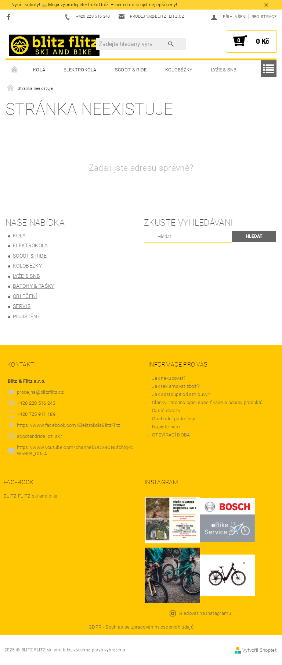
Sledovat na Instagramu (205, 613)
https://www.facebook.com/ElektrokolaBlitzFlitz (68, 425)
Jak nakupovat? (168, 378)
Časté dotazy (166, 410)
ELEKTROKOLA (80, 69)
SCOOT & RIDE (131, 69)
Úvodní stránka (15, 69)
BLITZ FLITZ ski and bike (31, 496)
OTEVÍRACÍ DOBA (171, 435)
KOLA (39, 69)
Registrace (264, 16)
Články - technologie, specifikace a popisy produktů (207, 402)
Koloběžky (179, 69)
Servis (21, 306)
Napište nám (166, 426)
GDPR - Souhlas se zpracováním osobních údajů (141, 627)
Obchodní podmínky (173, 418)
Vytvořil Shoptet (259, 650)
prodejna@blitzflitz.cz (40, 392)
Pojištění (26, 316)
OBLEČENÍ (25, 296)
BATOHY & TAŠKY (33, 286)
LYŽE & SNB (224, 69)
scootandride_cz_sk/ (39, 436)
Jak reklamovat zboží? (176, 386)
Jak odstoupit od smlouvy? (181, 394)
